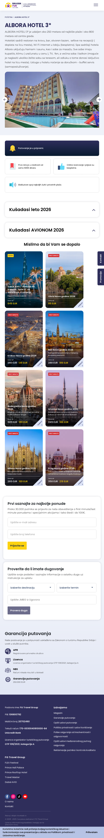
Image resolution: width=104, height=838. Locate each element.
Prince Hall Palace (14, 767)
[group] (52, 100)
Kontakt (9, 806)
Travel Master (12, 777)
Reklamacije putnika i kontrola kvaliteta (74, 750)
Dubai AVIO (11, 782)
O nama (9, 801)
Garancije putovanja (64, 717)
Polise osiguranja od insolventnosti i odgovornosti (72, 734)
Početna (8, 17)
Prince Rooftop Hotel (16, 772)
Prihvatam (92, 832)
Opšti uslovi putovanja (65, 722)
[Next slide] (99, 99)
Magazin (58, 713)
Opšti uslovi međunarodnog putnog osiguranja (72, 743)
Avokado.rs (21, 816)
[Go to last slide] (5, 99)
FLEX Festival (11, 762)
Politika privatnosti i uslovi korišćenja (73, 727)
